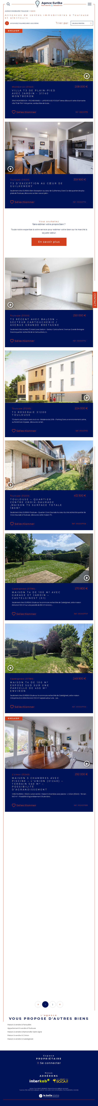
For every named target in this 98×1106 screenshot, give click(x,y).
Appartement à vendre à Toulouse (22, 1028)
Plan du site (23, 1090)
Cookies (75, 1090)
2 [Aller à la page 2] (52, 1004)
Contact (94, 299)
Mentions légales (33, 1090)
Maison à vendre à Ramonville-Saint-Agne (25, 1032)
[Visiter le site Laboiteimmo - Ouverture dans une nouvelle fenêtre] (49, 1098)
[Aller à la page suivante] (60, 1004)
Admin (42, 1090)
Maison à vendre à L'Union (18, 1035)
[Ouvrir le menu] (89, 4)
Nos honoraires (57, 1090)
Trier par (62, 23)
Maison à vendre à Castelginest (20, 1039)
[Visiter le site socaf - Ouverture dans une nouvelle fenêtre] (60, 1081)
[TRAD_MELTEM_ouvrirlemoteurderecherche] (8, 4)
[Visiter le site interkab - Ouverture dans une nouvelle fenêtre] (40, 1080)
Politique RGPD (67, 1090)
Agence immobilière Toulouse (16, 11)
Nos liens (48, 1090)
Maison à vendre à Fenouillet (19, 1025)
